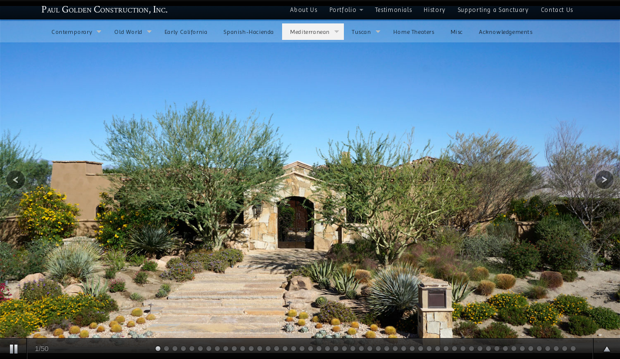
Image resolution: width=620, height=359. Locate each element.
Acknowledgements (506, 31)
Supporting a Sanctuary (493, 9)
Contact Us (557, 9)
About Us (303, 9)
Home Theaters (414, 31)
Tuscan (366, 32)
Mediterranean (314, 32)
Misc (457, 31)
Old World (132, 32)
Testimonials (393, 9)
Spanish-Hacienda (248, 31)
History (434, 9)
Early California (186, 31)
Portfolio (346, 9)
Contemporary (76, 32)
